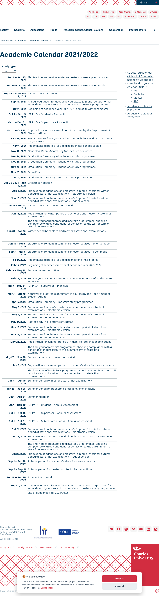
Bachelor (139, 94)
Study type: (9, 66)
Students (19, 30)
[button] (5, 30)
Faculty (4, 30)
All (135, 90)
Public (53, 30)
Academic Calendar (39, 40)
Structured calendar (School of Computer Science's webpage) (140, 76)
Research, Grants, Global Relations (83, 30)
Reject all (119, 586)
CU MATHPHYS (6, 40)
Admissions (37, 30)
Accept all (119, 578)
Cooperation (116, 30)
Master (138, 97)
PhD (136, 101)
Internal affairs (137, 30)
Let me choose (48, 588)
